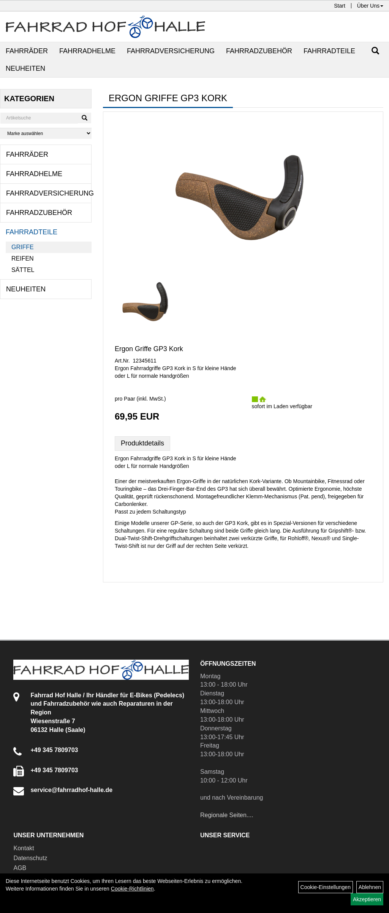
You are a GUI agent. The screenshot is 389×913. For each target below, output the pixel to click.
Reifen (22, 258)
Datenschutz (30, 858)
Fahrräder (27, 51)
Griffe (22, 247)
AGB (19, 868)
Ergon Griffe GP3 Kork (149, 349)
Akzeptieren (367, 899)
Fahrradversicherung (171, 51)
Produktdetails (142, 443)
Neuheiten (25, 68)
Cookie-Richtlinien (132, 889)
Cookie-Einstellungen (325, 887)
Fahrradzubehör (259, 51)
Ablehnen (370, 887)
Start (339, 5)
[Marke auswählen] (46, 133)
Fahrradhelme (87, 51)
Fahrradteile (329, 51)
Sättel (22, 270)
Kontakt (23, 848)
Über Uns (370, 5)
